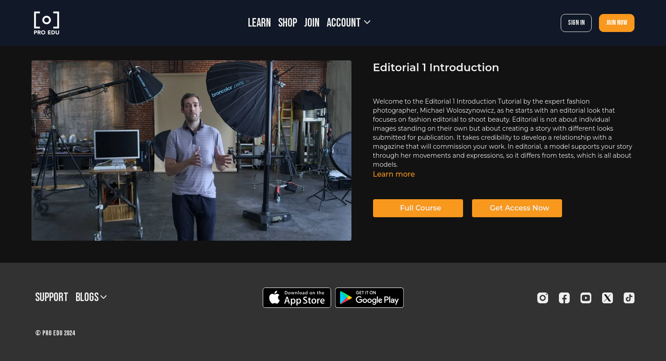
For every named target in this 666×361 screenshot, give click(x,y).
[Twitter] (607, 297)
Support (51, 298)
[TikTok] (629, 297)
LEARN (259, 23)
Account (348, 23)
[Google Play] (369, 298)
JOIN (312, 23)
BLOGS (91, 298)
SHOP (287, 23)
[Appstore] (296, 298)
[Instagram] (542, 297)
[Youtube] (585, 297)
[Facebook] (564, 297)
